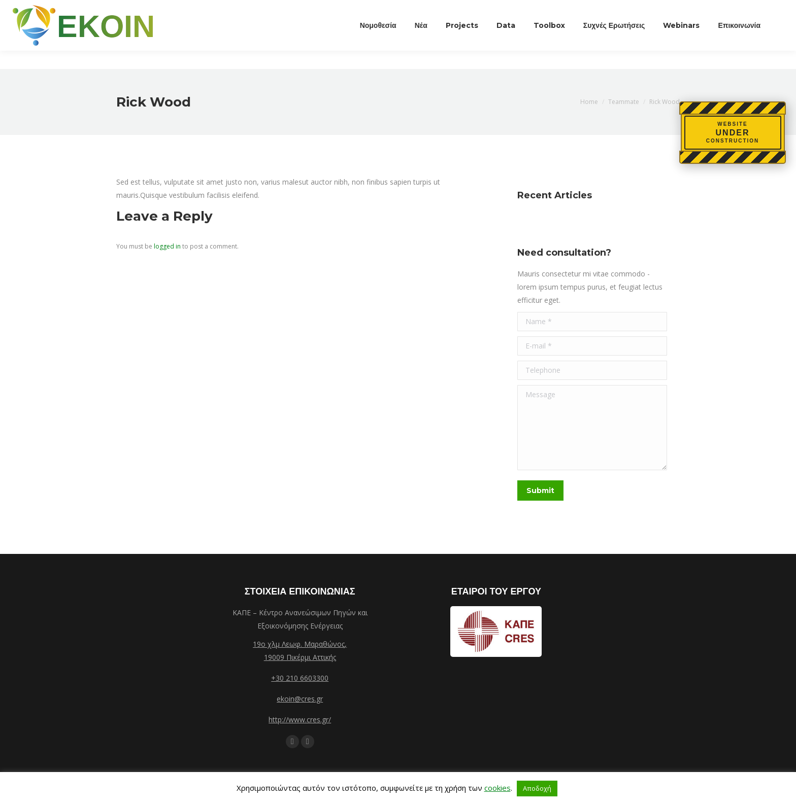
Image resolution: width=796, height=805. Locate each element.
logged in (167, 246)
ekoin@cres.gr (300, 699)
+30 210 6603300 (299, 678)
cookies (497, 788)
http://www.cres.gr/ (300, 719)
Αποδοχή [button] (537, 788)
